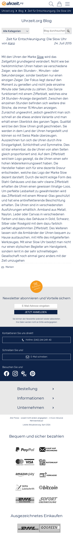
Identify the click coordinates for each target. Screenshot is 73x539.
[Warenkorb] (59, 4)
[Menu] (67, 4)
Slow (40, 57)
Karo (11, 43)
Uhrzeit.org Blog (36, 21)
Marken (10, 267)
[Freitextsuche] (51, 4)
